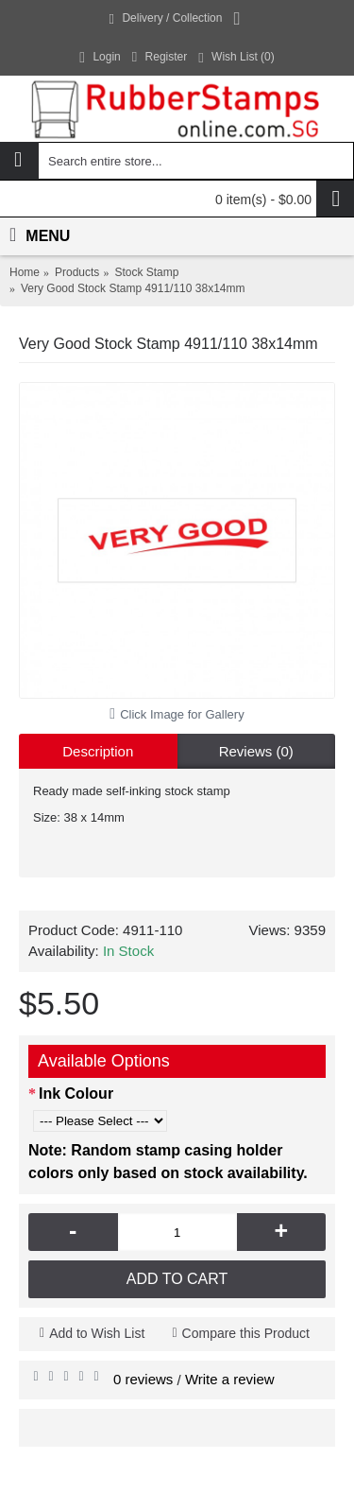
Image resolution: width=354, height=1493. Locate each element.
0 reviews (143, 1379)
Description (97, 751)
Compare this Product (246, 1333)
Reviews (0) (256, 751)
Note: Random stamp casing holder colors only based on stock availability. (168, 1161)
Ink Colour (76, 1093)
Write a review (230, 1379)
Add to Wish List (96, 1333)
